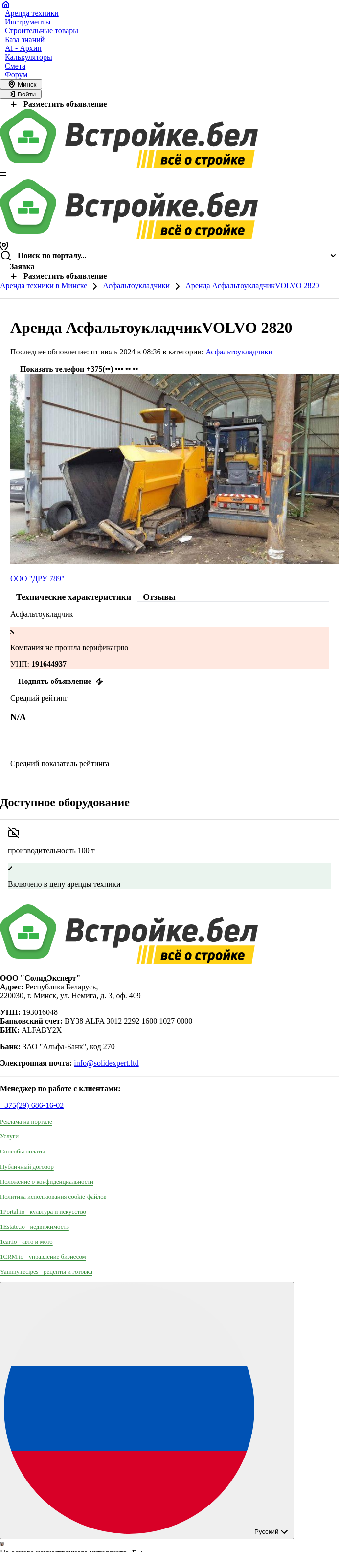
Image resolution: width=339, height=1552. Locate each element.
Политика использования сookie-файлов (53, 1196)
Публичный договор (27, 1166)
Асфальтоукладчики (136, 286)
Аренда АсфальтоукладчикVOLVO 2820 (251, 286)
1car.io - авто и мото (26, 1241)
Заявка (22, 266)
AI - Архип (23, 48)
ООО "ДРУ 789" (37, 578)
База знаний (25, 39)
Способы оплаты (22, 1151)
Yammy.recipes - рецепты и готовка (46, 1272)
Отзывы (159, 597)
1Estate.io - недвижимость (34, 1226)
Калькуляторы (28, 57)
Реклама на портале (26, 1121)
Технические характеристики (73, 597)
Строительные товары (41, 30)
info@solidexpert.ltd (106, 1063)
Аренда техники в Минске (44, 286)
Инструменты (28, 22)
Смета (15, 66)
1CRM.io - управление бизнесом (43, 1256)
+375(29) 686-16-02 (32, 1105)
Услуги (9, 1136)
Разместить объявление (57, 104)
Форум (16, 75)
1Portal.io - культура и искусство (43, 1211)
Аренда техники (32, 13)
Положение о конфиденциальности (46, 1181)
